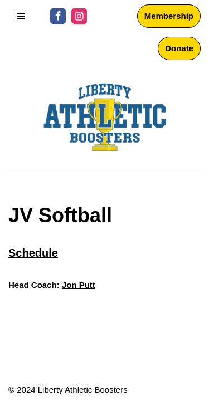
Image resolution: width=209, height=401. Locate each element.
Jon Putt (78, 285)
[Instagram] (79, 16)
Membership (168, 16)
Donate (179, 48)
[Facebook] (58, 16)
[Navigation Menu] (20, 16)
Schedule (33, 253)
